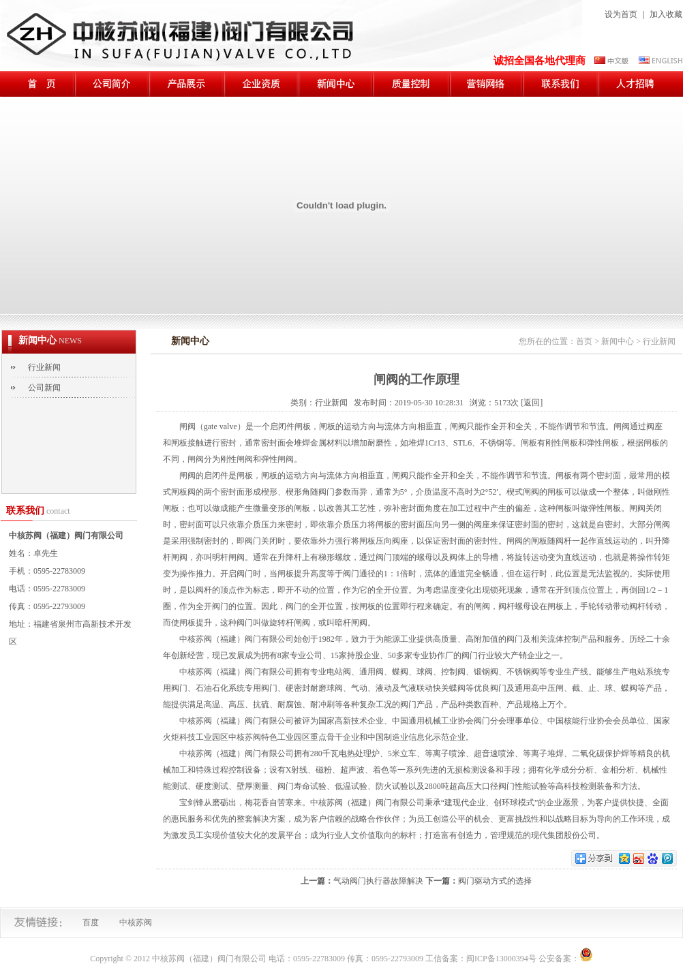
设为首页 (621, 14)
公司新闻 (44, 387)
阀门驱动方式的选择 (495, 881)
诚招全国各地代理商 (540, 60)
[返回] (532, 402)
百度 (90, 922)
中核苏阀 (135, 922)
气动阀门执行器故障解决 (378, 881)
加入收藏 (666, 14)
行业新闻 (44, 367)
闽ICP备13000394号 (501, 958)
